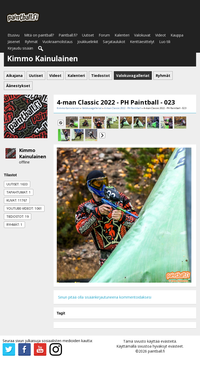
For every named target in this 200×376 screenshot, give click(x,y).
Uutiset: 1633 (17, 184)
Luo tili (164, 41)
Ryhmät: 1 (14, 224)
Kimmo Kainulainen (32, 153)
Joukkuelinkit (87, 41)
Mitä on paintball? (39, 35)
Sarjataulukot (114, 41)
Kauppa (177, 35)
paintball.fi (156, 351)
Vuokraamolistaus (57, 41)
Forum (104, 35)
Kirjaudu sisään (20, 48)
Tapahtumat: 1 (19, 192)
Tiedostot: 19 (18, 216)
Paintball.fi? (68, 35)
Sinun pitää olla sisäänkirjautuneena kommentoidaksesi (104, 297)
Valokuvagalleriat (92, 108)
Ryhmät (31, 41)
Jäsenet (14, 41)
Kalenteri (122, 35)
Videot (160, 35)
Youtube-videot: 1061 (24, 208)
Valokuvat (142, 35)
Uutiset (88, 35)
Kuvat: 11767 (17, 200)
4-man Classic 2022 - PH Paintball (122, 108)
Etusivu (14, 35)
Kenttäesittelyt (142, 41)
